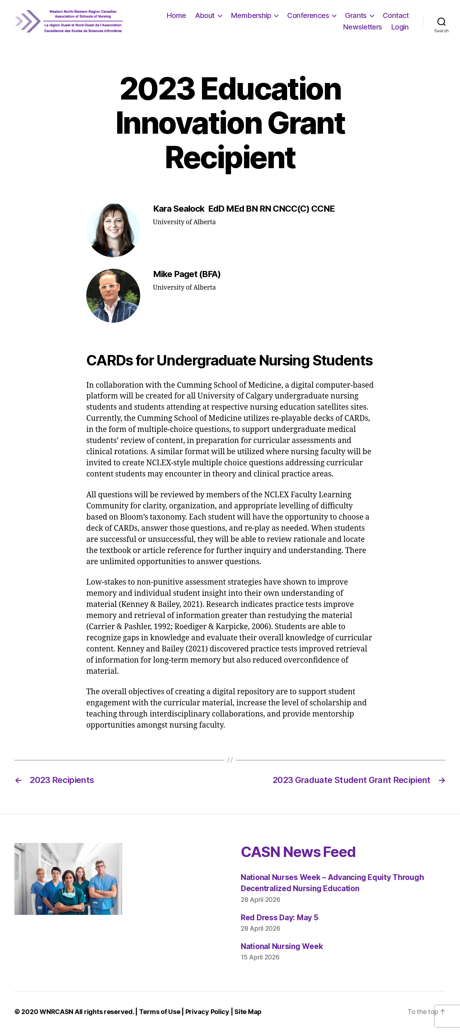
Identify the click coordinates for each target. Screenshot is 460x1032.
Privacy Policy (207, 1011)
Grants (356, 15)
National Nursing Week (282, 946)
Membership (251, 15)
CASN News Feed (298, 852)
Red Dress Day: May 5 (279, 917)
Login (400, 27)
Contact (396, 15)
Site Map (248, 1011)
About (205, 15)
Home (176, 15)
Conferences (308, 15)
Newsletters (362, 27)
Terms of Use (159, 1011)
